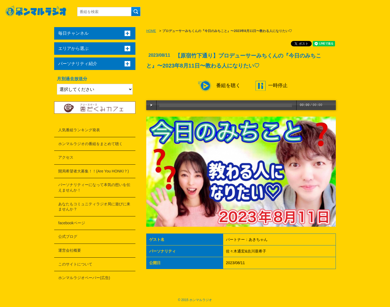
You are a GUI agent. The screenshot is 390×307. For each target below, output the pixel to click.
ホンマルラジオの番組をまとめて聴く (90, 144)
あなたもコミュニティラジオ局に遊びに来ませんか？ (94, 207)
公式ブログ (67, 236)
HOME (151, 31)
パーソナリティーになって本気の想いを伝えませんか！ (94, 187)
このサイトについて (75, 264)
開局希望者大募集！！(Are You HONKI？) (93, 171)
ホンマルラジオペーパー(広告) (84, 278)
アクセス (65, 157)
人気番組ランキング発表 (79, 130)
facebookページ (71, 223)
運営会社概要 (69, 250)
